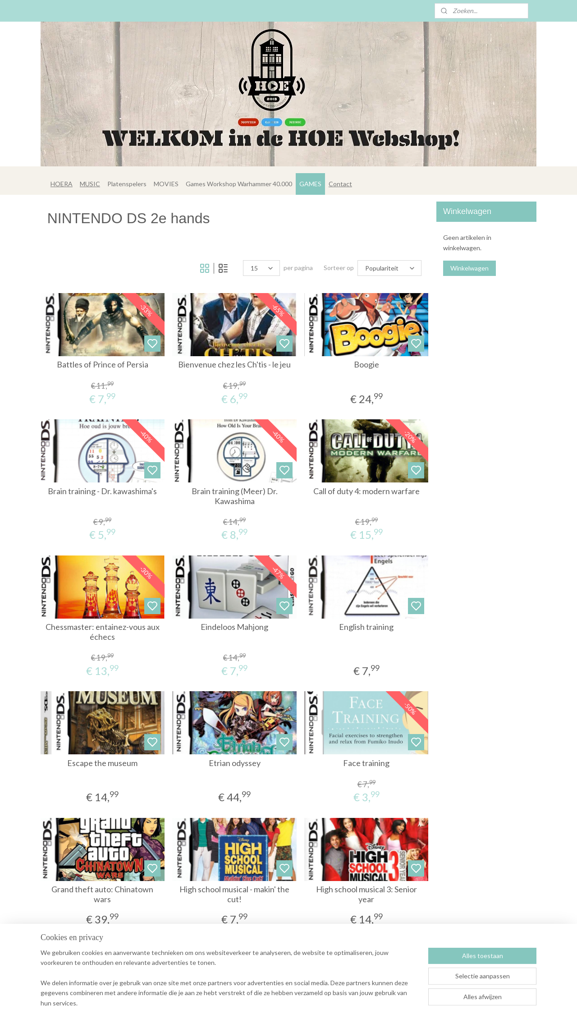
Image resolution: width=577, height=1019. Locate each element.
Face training (366, 763)
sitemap (305, 1002)
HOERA (61, 184)
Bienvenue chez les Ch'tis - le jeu (234, 364)
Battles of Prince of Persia (102, 364)
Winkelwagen (469, 268)
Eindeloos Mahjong (234, 627)
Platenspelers (127, 184)
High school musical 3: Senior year (366, 894)
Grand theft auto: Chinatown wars (103, 894)
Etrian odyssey (235, 763)
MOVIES (166, 184)
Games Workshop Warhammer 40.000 (239, 184)
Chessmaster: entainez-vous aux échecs (103, 632)
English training (366, 627)
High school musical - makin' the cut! (234, 894)
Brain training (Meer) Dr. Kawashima (235, 496)
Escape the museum (103, 763)
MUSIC (90, 184)
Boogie (366, 364)
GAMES (310, 184)
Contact (340, 184)
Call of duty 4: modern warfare (366, 491)
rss (321, 1002)
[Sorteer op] (389, 268)
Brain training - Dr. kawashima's (102, 491)
